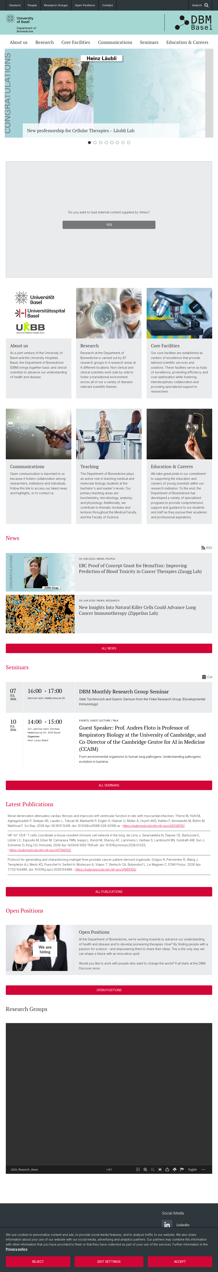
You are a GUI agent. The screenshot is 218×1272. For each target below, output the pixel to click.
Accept (180, 1261)
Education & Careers (187, 42)
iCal (207, 677)
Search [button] (200, 5)
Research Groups (56, 5)
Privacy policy (16, 1249)
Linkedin (175, 1225)
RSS (206, 547)
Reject (38, 1261)
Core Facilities (75, 42)
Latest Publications (29, 804)
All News (109, 648)
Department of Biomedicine (26, 29)
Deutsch (15, 5)
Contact (107, 5)
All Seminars (109, 785)
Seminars (149, 42)
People (32, 5)
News (12, 538)
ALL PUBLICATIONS (109, 891)
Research (44, 42)
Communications (115, 42)
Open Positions (85, 5)
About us (19, 42)
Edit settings (109, 1261)
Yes (109, 225)
